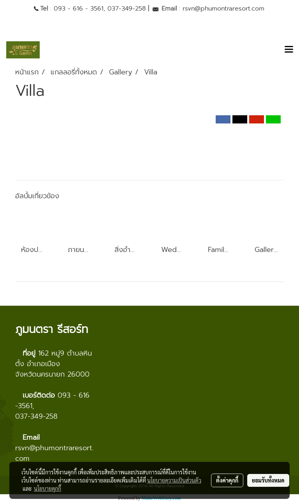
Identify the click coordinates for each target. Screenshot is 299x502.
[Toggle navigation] (288, 49)
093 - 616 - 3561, (79, 8)
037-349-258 (126, 8)
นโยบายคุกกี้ (47, 488)
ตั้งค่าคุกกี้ (227, 480)
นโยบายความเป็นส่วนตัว (174, 480)
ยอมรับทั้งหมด (268, 480)
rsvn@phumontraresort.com (223, 8)
